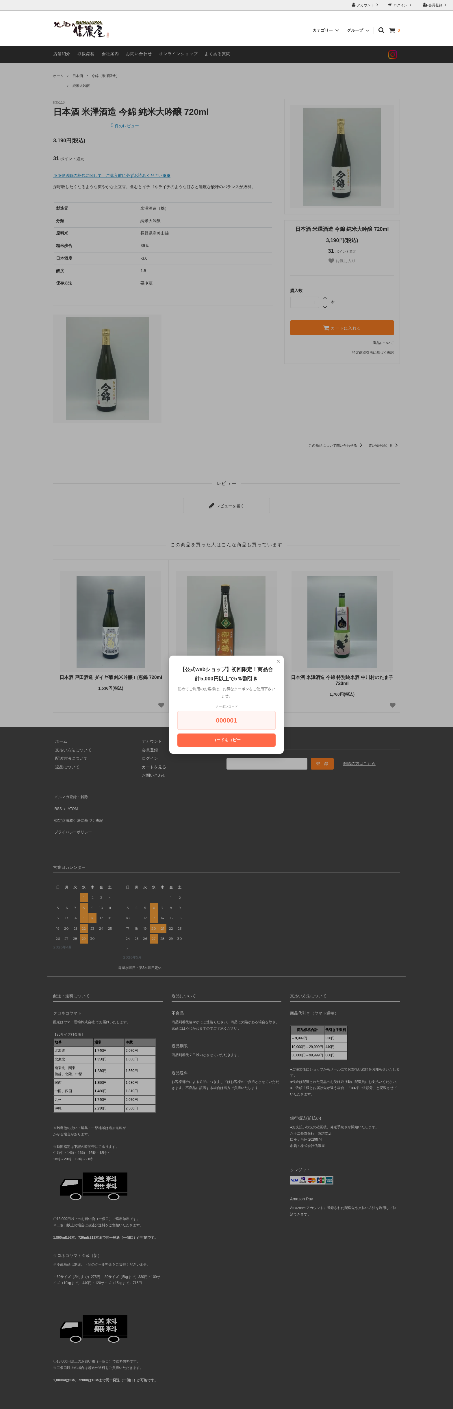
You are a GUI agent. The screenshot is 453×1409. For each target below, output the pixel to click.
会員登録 (435, 4)
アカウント (365, 4)
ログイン (400, 4)
